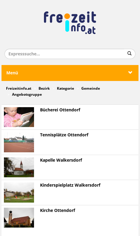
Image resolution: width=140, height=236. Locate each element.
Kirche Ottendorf (57, 210)
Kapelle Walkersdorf (61, 160)
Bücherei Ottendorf (60, 110)
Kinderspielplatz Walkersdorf (70, 185)
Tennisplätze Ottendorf (64, 135)
